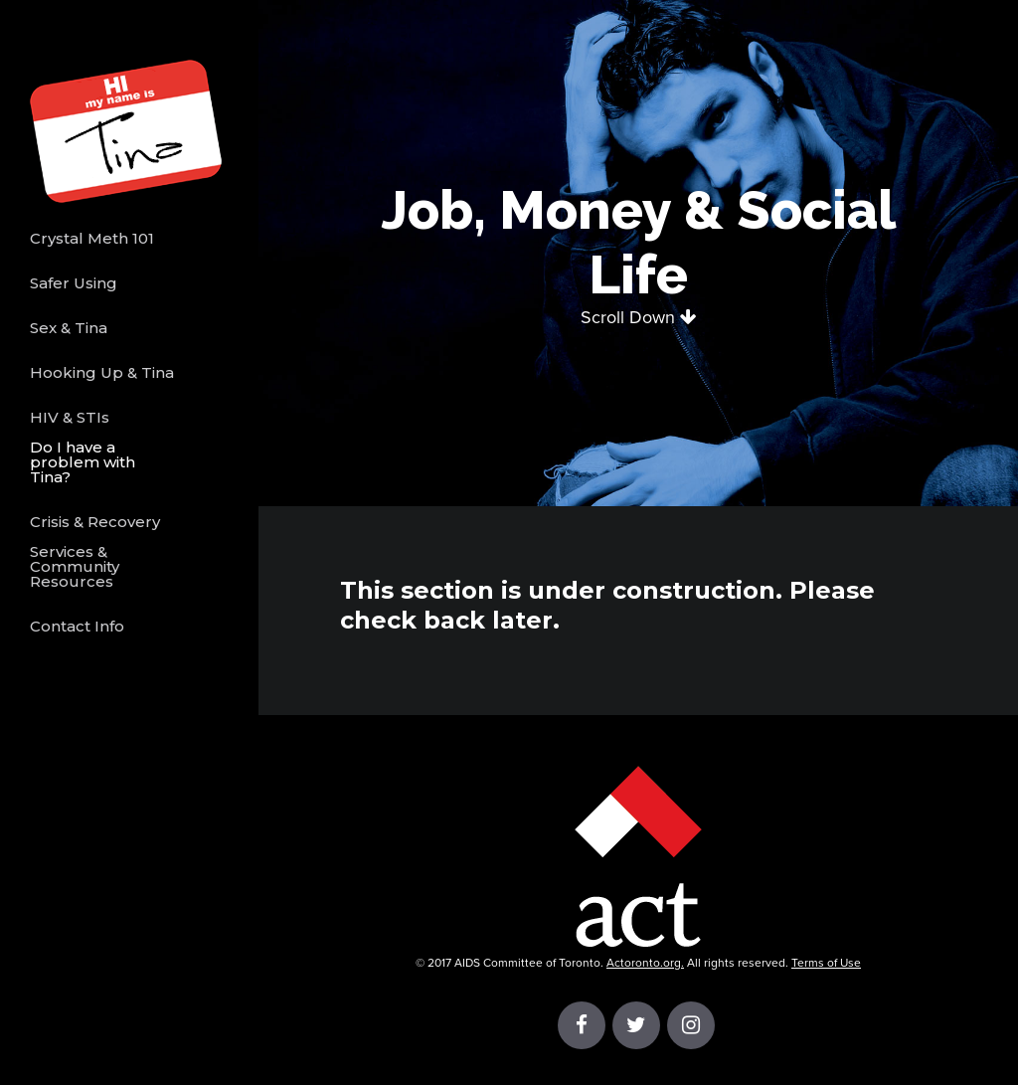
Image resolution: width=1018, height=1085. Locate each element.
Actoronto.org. (645, 963)
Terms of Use (826, 963)
